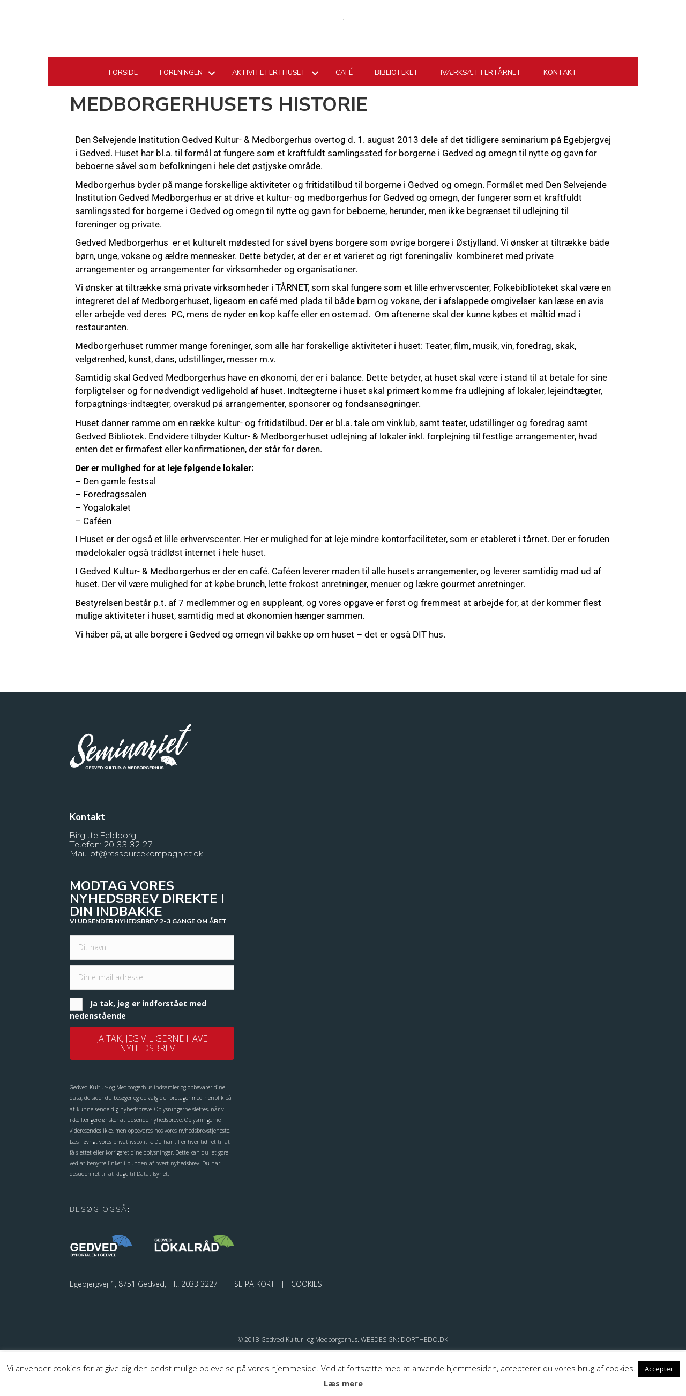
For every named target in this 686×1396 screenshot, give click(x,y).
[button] (152, 1089)
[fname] (152, 993)
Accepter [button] (659, 1369)
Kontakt (560, 121)
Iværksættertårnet (481, 121)
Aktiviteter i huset (269, 121)
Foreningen (181, 121)
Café (344, 121)
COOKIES (306, 1329)
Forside (123, 121)
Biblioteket (397, 121)
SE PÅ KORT (254, 1329)
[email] (152, 1023)
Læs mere (343, 1383)
